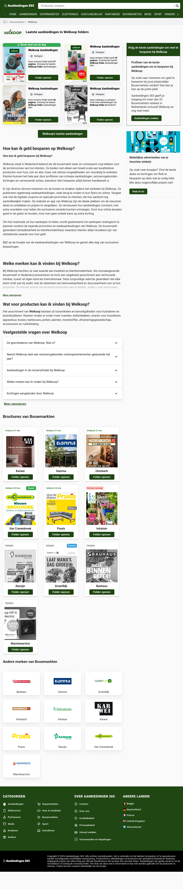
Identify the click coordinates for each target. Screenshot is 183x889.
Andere (9, 853)
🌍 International (132, 843)
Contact (81, 820)
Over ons (81, 827)
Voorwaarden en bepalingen (92, 855)
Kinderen (171, 14)
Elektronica (70, 14)
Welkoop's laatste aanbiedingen (62, 133)
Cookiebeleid (84, 834)
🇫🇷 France (128, 831)
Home (12, 14)
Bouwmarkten (132, 14)
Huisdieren (46, 847)
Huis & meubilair (91, 14)
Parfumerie (112, 14)
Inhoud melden (85, 848)
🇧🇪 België (128, 819)
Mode (147, 14)
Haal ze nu (138, 191)
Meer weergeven (12, 295)
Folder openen (43, 77)
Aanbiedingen (28, 14)
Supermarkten (49, 14)
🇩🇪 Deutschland (132, 825)
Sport (158, 14)
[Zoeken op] (177, 6)
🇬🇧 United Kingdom (134, 837)
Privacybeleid (84, 841)
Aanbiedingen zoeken (146, 118)
